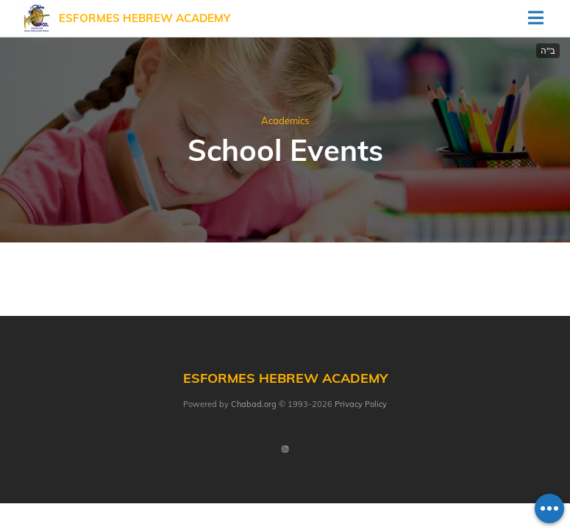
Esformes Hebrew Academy (144, 18)
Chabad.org (254, 404)
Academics (285, 120)
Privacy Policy (361, 404)
